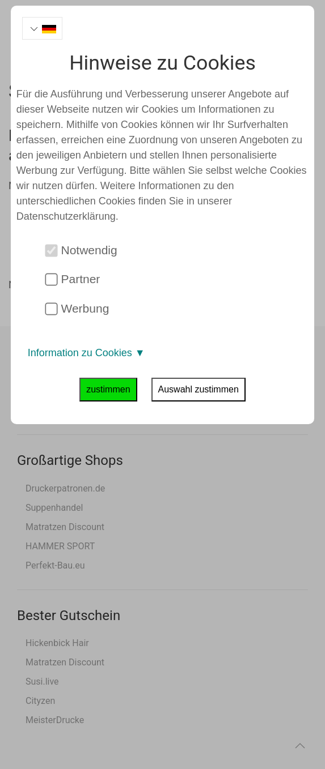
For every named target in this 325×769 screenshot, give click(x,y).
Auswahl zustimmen (198, 389)
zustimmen (108, 389)
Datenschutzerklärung (66, 216)
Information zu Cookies (86, 352)
